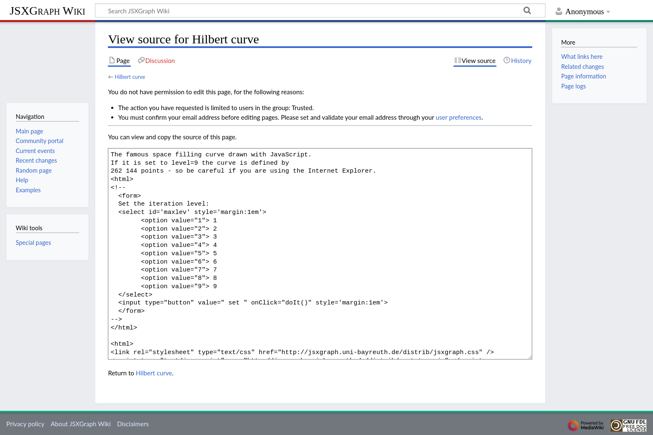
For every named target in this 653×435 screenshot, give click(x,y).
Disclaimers (133, 423)
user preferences (458, 117)
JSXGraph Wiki (47, 10)
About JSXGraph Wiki (81, 423)
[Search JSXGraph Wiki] (320, 10)
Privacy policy (25, 423)
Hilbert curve (130, 76)
